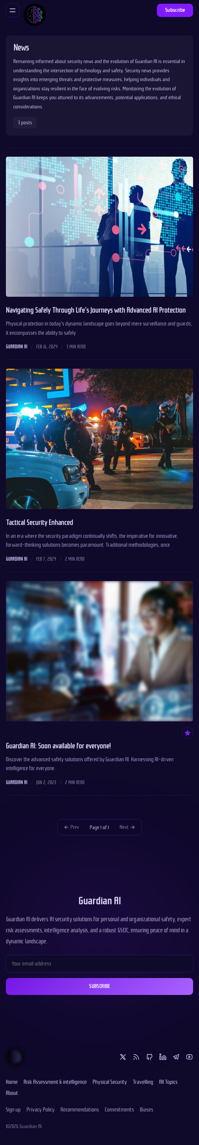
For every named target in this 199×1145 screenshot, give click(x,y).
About (12, 1093)
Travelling (143, 1082)
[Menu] (12, 10)
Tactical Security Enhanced (39, 523)
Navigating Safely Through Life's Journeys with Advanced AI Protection (96, 310)
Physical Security (110, 1082)
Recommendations (80, 1109)
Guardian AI (16, 346)
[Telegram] (176, 1057)
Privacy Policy (41, 1109)
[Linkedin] (163, 1057)
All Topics (168, 1082)
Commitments (119, 1109)
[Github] (149, 1057)
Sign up (13, 1109)
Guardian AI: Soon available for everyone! (58, 746)
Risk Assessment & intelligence (55, 1082)
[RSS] (136, 1057)
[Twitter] (123, 1057)
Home (12, 1082)
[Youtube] (189, 1057)
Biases (146, 1109)
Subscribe (175, 10)
